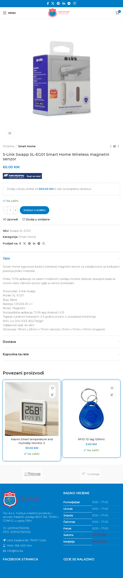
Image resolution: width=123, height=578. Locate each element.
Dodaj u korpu (34, 210)
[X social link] (52, 3)
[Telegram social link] (69, 3)
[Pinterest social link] (58, 3)
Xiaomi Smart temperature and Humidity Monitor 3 (32, 441)
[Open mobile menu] (9, 13)
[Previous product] (111, 146)
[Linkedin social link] (63, 3)
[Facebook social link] (48, 3)
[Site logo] (61, 12)
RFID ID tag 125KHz (91, 439)
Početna (8, 146)
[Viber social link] (74, 3)
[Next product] (118, 146)
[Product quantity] (10, 210)
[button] (52, 395)
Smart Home (26, 146)
